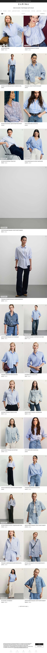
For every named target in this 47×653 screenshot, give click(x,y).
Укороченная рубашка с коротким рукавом (12, 230)
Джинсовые (38, 11)
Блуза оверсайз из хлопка (31, 123)
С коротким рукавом (25, 11)
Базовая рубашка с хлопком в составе (34, 337)
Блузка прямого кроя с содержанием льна (11, 525)
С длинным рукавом (16, 11)
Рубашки (5, 11)
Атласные (33, 11)
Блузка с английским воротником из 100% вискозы (13, 86)
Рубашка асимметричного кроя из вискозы (12, 299)
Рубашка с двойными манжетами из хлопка (12, 563)
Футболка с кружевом (6, 600)
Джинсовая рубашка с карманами (33, 412)
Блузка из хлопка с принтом (8, 161)
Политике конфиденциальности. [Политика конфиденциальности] (21, 647)
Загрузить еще (23, 606)
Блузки (9, 11)
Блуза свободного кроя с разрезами (34, 161)
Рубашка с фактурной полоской (33, 86)
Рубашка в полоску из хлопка (32, 487)
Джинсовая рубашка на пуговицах (10, 337)
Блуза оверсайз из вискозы (31, 450)
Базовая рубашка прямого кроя (9, 412)
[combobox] (42, 14)
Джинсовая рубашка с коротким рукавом (35, 525)
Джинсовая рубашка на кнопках (9, 450)
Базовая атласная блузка (31, 374)
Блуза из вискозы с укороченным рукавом (11, 487)
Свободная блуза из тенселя (32, 48)
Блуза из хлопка (5, 48)
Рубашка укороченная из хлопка (9, 374)
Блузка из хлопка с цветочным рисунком (11, 123)
